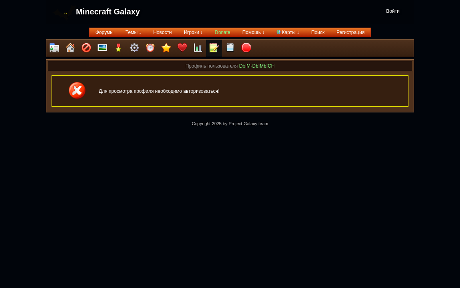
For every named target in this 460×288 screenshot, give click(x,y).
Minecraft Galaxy (108, 11)
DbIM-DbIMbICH (257, 66)
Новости (162, 32)
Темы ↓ (133, 32)
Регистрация (350, 32)
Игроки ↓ (193, 32)
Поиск (318, 32)
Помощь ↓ (253, 32)
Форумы (105, 32)
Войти (393, 11)
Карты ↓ (288, 32)
